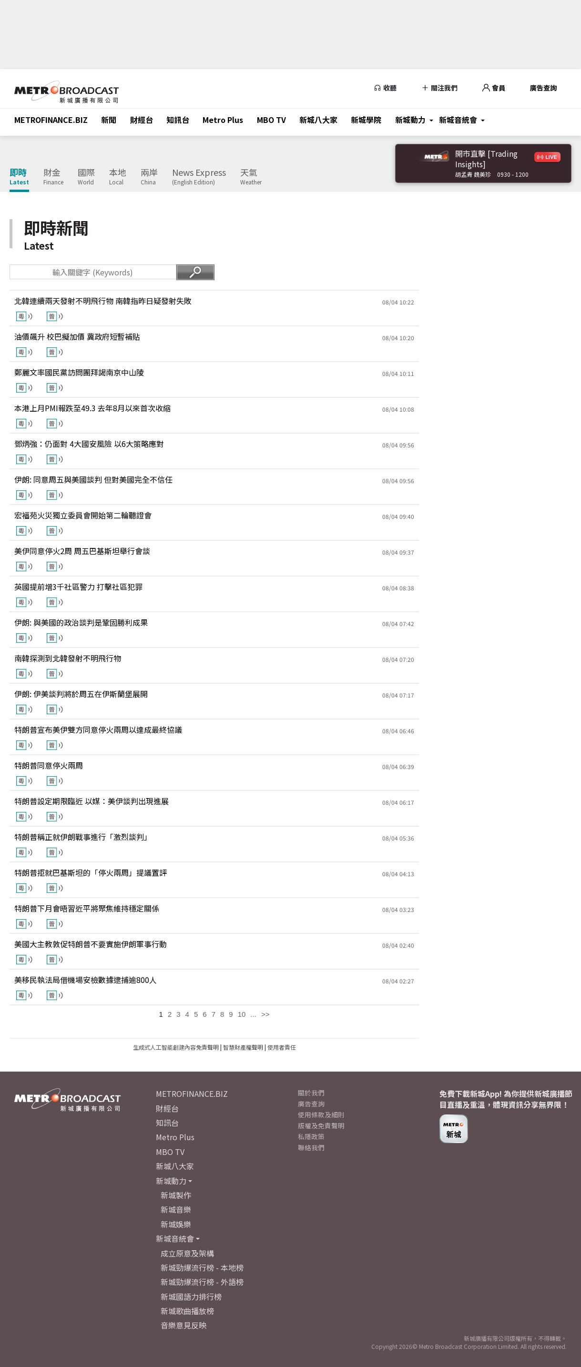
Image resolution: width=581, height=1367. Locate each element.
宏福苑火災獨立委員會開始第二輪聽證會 (83, 515)
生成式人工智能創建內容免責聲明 (176, 1047)
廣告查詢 (543, 87)
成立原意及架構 (187, 1253)
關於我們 (311, 1092)
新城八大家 (318, 119)
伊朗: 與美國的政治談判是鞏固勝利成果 (81, 622)
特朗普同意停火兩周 (48, 765)
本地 (117, 177)
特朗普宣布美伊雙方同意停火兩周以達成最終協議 (98, 729)
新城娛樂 (176, 1224)
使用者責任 (281, 1047)
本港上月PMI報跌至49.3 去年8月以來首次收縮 (92, 408)
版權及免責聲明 (321, 1125)
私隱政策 (311, 1136)
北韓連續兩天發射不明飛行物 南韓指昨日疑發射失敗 (103, 300)
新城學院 (366, 119)
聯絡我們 (311, 1147)
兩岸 (149, 177)
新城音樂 (176, 1209)
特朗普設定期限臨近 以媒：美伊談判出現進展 (91, 801)
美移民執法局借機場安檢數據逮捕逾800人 (85, 979)
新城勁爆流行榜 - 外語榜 (202, 1281)
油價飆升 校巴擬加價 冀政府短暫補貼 (77, 336)
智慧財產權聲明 (243, 1047)
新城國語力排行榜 (191, 1296)
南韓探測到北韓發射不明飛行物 (67, 658)
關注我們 (439, 87)
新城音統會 (458, 119)
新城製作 (176, 1195)
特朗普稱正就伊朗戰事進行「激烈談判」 (83, 836)
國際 (86, 177)
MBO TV (271, 119)
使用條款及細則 (321, 1114)
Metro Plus (223, 119)
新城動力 (410, 119)
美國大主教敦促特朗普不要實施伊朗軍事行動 (90, 944)
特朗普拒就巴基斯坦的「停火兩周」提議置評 (90, 872)
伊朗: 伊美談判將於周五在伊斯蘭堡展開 (81, 694)
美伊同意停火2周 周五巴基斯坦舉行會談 (82, 551)
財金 (53, 177)
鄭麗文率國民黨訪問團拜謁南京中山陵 (79, 372)
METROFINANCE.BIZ (51, 119)
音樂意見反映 (183, 1325)
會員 (493, 87)
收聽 (385, 87)
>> (265, 1014)
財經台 (141, 119)
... (253, 1014)
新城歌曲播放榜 (187, 1310)
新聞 (108, 119)
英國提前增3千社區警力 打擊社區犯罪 (78, 586)
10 (242, 1014)
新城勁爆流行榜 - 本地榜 (202, 1267)
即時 (19, 177)
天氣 (251, 177)
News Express (199, 177)
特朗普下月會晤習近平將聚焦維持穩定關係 (86, 908)
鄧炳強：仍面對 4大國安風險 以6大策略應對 (89, 443)
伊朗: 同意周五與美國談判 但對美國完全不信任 (93, 479)
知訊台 (177, 119)
